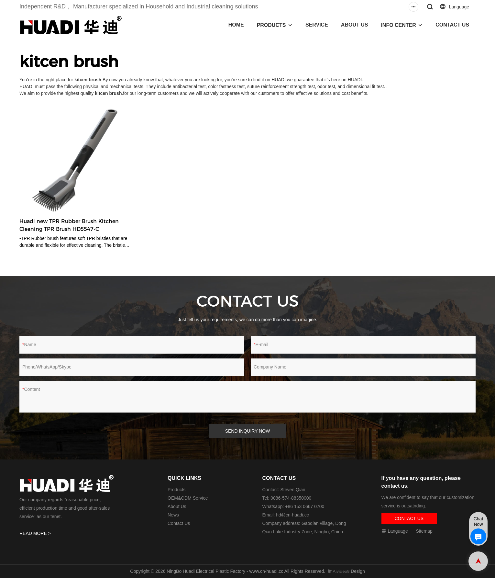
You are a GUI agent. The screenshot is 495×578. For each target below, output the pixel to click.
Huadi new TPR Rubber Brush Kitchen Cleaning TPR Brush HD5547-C (69, 225)
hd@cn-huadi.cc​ (292, 514)
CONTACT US (452, 25)
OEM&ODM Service (188, 498)
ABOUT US (354, 25)
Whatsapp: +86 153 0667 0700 (293, 506)
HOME (236, 25)
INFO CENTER (398, 25)
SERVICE (316, 25)
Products (176, 489)
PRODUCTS (271, 25)
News (173, 514)
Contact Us (179, 523)
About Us (177, 506)
